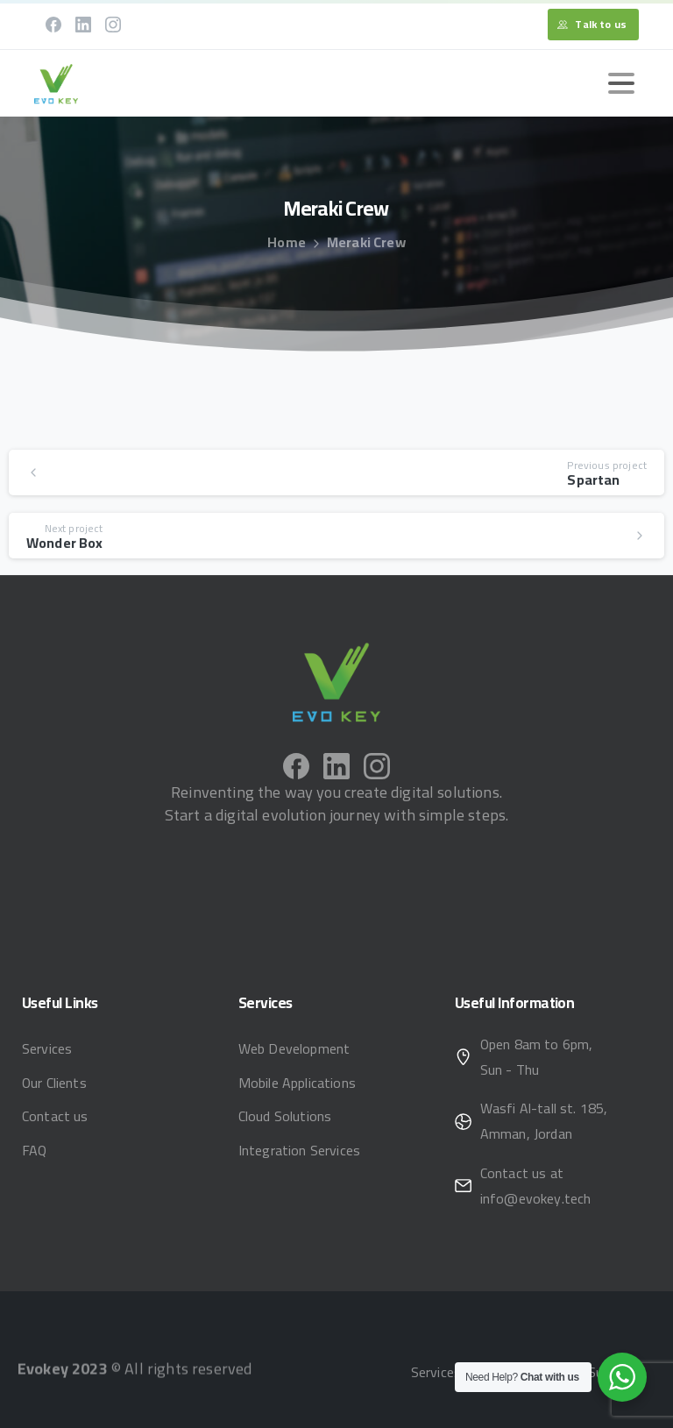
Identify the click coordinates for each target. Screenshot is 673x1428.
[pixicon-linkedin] (336, 780)
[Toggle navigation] (621, 83)
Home (286, 242)
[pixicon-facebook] (296, 770)
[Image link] (336, 682)
